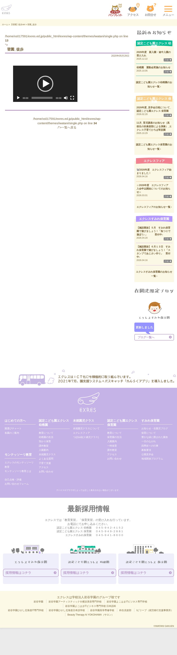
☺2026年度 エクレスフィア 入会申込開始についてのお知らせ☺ (154, 188)
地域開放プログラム (152, 458)
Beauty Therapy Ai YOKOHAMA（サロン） (90, 614)
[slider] (42, 98)
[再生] (18, 98)
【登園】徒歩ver (17, 24)
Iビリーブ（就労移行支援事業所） (154, 610)
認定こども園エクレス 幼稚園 (54, 422)
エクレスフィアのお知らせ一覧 (154, 207)
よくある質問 (46, 458)
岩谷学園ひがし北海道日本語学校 (67, 610)
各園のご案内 (12, 432)
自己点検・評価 (13, 479)
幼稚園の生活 (46, 437)
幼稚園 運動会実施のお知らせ (153, 67)
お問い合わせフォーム (17, 483)
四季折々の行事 (149, 445)
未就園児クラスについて (86, 428)
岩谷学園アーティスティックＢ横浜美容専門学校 (75, 601)
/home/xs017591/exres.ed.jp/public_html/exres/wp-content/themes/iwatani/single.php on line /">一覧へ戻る (67, 123)
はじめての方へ (15, 420)
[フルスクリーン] (72, 98)
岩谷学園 (38, 601)
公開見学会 (147, 454)
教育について (46, 432)
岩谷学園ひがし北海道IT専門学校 (26, 610)
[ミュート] (66, 98)
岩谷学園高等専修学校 (102, 610)
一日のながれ (148, 441)
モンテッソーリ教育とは (18, 471)
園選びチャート (13, 428)
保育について (148, 432)
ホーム (5, 24)
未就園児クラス (47, 454)
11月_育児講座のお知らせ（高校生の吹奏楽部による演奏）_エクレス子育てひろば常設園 (154, 126)
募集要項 (146, 450)
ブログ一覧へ (146, 337)
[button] (45, 84)
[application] (45, 84)
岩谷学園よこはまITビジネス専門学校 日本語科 (90, 606)
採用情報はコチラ (18, 572)
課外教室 (43, 445)
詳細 (167, 60)
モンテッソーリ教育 (18, 454)
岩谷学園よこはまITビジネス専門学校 (127, 601)
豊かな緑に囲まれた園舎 (154, 437)
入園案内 (43, 450)
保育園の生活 (114, 437)
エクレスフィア (81, 432)
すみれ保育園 (150, 420)
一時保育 (112, 445)
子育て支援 (45, 463)
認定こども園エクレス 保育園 (122, 422)
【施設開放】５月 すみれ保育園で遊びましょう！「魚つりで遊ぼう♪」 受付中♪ (153, 231)
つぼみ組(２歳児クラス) (86, 437)
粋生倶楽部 (125, 610)
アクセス (43, 467)
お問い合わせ (46, 471)
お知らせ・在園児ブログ (154, 428)
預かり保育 (45, 441)
